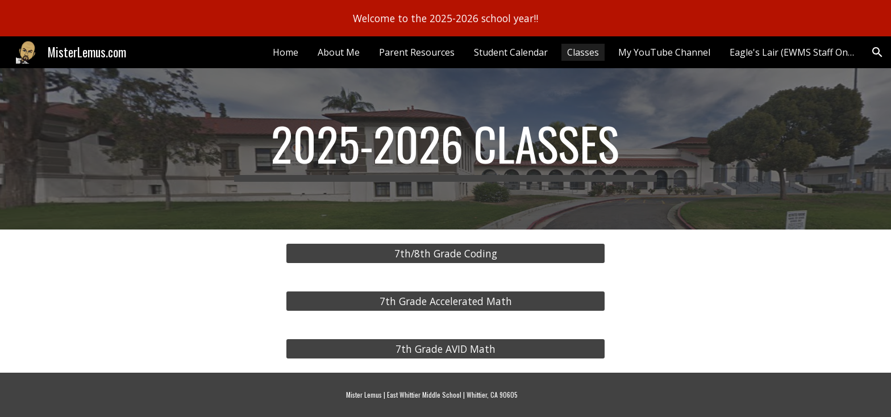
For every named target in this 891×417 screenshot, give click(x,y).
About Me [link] (339, 52)
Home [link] (285, 52)
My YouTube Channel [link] (664, 52)
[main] (445, 148)
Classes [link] (583, 52)
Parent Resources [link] (417, 52)
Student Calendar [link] (511, 52)
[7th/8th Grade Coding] (445, 253)
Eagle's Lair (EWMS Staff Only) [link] (793, 52)
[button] (877, 52)
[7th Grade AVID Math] (445, 349)
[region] (445, 18)
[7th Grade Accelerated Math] (445, 301)
